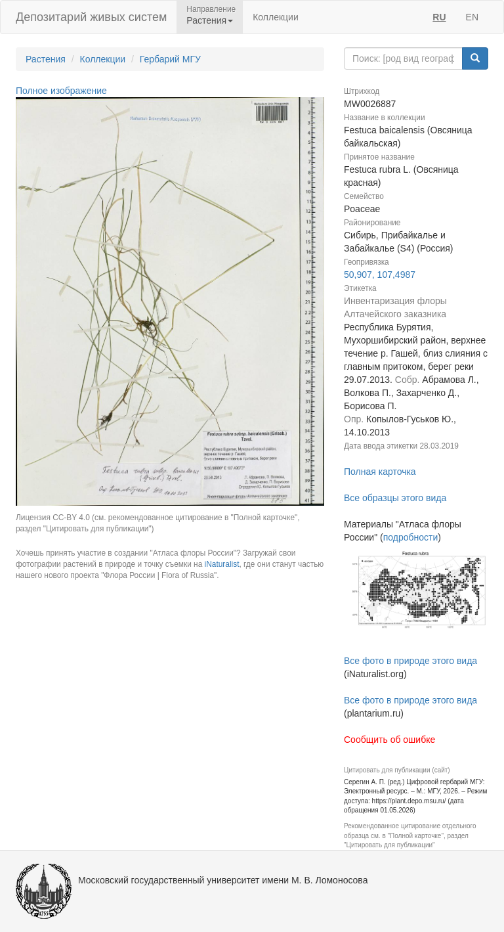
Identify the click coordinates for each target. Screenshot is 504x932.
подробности (410, 537)
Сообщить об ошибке (389, 739)
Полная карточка (380, 471)
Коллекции (276, 17)
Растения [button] (209, 20)
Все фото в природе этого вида (410, 660)
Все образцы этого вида (395, 498)
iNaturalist (222, 564)
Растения (46, 59)
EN (472, 17)
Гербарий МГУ (170, 59)
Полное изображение (61, 90)
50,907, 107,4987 (379, 274)
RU (439, 17)
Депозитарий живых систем (91, 17)
